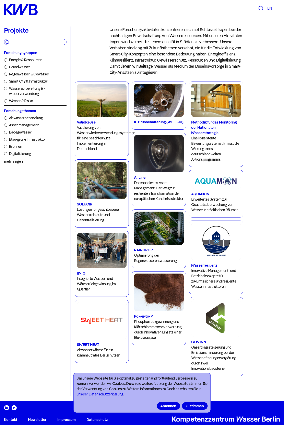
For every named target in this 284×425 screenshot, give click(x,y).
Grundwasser (19, 67)
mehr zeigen (13, 161)
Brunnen (15, 146)
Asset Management (24, 125)
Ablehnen (168, 406)
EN (269, 8)
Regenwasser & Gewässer (29, 74)
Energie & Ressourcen (25, 59)
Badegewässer (20, 132)
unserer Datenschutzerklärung (99, 394)
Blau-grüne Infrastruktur (27, 139)
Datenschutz (97, 419)
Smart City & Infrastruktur (28, 81)
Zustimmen (195, 406)
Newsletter (37, 419)
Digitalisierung (20, 153)
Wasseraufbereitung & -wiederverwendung (27, 91)
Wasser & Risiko (21, 100)
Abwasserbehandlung (26, 118)
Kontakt (10, 419)
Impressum (66, 419)
